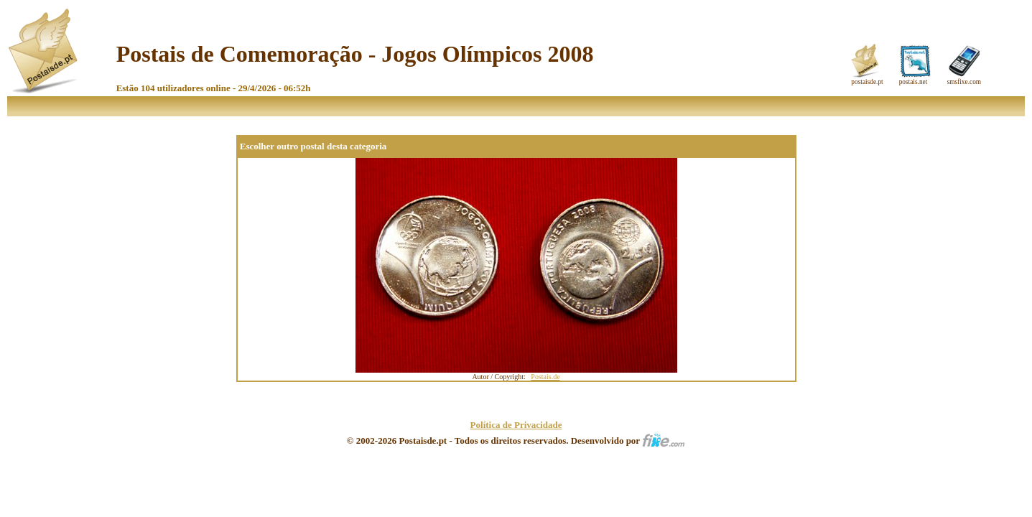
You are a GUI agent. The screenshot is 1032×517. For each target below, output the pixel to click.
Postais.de (545, 377)
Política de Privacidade (516, 424)
